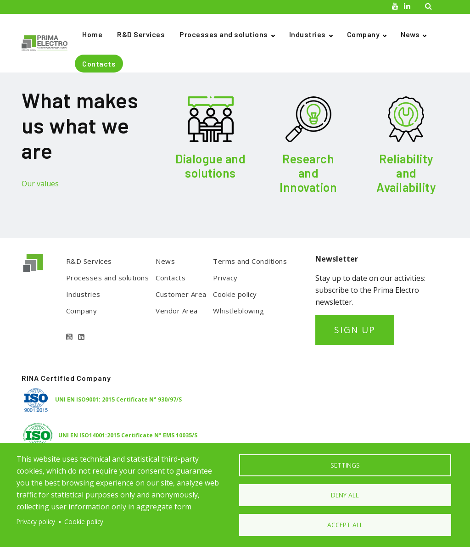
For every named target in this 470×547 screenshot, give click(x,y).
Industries (307, 34)
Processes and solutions (223, 34)
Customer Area (181, 294)
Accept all (345, 524)
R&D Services (141, 34)
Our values (40, 184)
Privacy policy (36, 521)
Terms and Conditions (250, 261)
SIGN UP (354, 330)
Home (92, 34)
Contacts (99, 63)
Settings (345, 465)
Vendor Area (177, 310)
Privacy (225, 277)
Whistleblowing (238, 310)
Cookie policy (235, 294)
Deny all (345, 495)
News (410, 34)
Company (363, 34)
